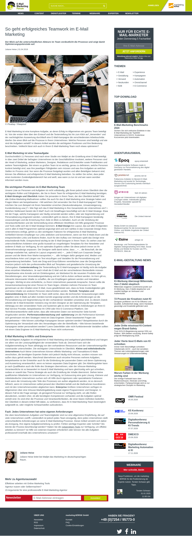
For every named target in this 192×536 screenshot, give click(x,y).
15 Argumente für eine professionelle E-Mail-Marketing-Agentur (36, 490)
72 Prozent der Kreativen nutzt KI (132, 299)
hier (141, 58)
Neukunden (123, 82)
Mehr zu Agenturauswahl (21, 479)
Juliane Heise (11, 49)
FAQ (67, 522)
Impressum (38, 525)
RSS (36, 522)
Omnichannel (141, 82)
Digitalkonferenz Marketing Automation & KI (140, 447)
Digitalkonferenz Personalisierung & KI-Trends (139, 422)
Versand (122, 79)
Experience (140, 72)
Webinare (94, 13)
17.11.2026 (133, 453)
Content (39, 13)
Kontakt (69, 520)
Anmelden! (95, 498)
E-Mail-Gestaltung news (132, 260)
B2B (120, 86)
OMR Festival (135, 396)
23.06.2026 (133, 413)
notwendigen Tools (71, 427)
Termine (76, 13)
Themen (119, 66)
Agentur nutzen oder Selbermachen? (23, 486)
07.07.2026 (133, 428)
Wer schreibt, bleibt (134, 470)
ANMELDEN (153, 5)
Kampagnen (140, 75)
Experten (113, 13)
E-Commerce (141, 86)
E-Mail (121, 72)
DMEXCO (133, 434)
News (21, 13)
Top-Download (125, 96)
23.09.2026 (133, 437)
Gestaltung (123, 75)
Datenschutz (39, 528)
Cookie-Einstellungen (75, 525)
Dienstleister (58, 13)
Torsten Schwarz (143, 491)
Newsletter (132, 13)
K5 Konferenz (135, 410)
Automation (139, 79)
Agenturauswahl (127, 153)
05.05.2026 (133, 399)
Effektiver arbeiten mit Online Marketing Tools (27, 483)
